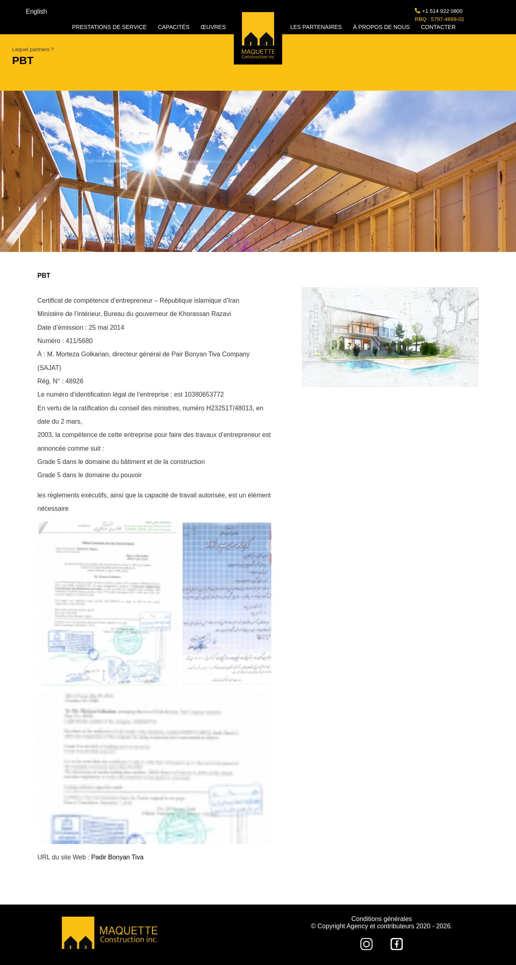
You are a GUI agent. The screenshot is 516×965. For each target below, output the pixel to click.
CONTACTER (438, 27)
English (36, 11)
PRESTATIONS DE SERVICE (110, 27)
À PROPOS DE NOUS (382, 27)
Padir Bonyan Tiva (117, 857)
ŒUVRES (213, 27)
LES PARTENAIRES (316, 27)
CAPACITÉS (174, 27)
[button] (108, 604)
